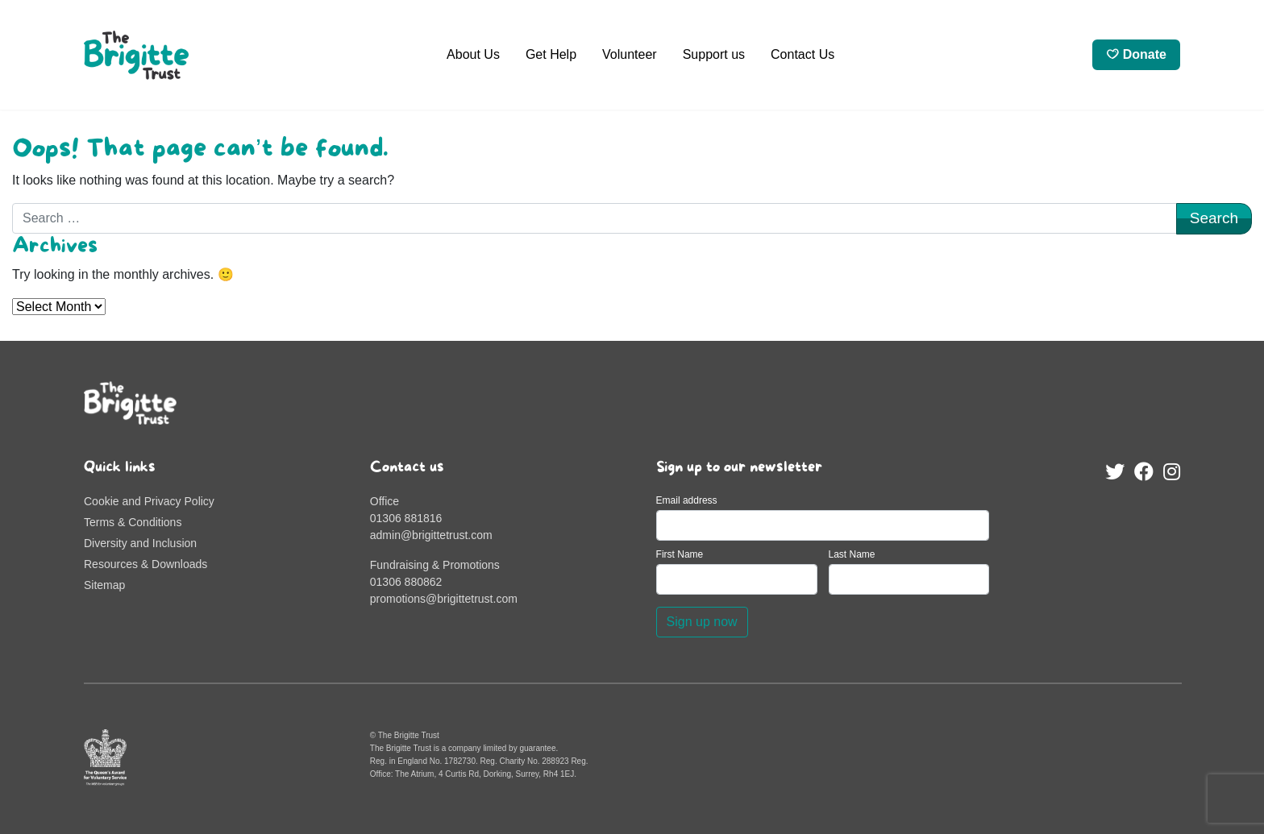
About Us (473, 54)
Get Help (551, 54)
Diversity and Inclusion (140, 543)
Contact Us (802, 54)
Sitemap (104, 585)
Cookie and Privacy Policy (149, 501)
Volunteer (629, 54)
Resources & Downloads (145, 564)
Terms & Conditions (132, 522)
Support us (714, 54)
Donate (1136, 54)
